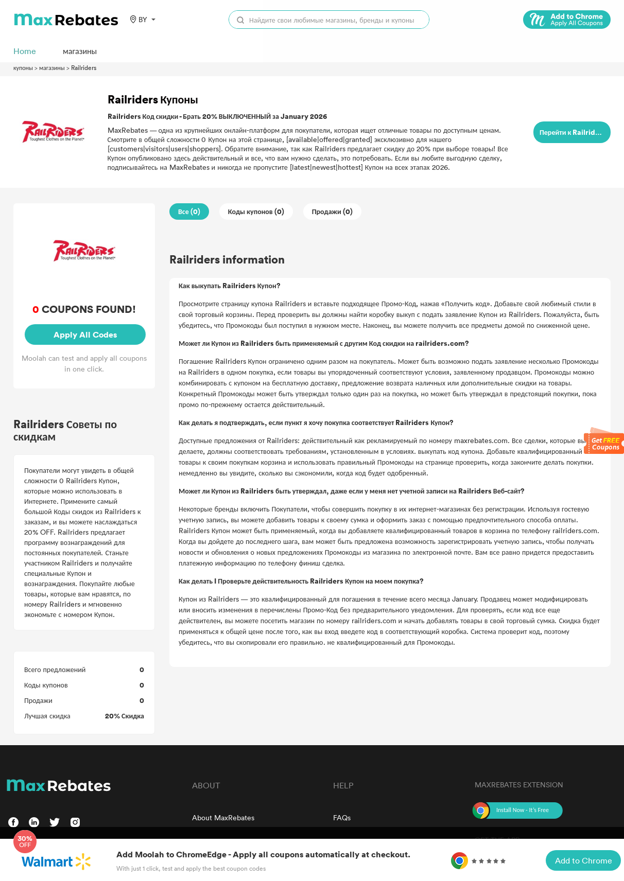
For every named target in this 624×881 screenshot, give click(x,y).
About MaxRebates (223, 817)
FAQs (342, 817)
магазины (52, 67)
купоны (23, 67)
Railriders (83, 67)
